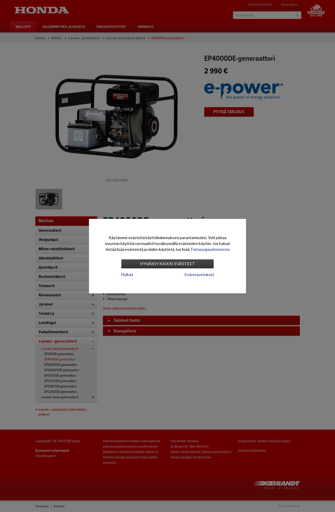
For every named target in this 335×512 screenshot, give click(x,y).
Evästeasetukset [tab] (199, 274)
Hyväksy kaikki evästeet (167, 263)
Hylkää (127, 274)
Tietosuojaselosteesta (210, 249)
